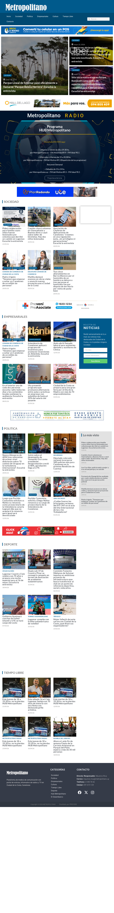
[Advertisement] (56, 652)
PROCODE (73, 804)
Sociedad (19, 16)
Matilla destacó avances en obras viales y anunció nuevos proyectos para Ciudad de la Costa (39, 281)
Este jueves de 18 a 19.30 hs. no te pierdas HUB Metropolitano (13, 701)
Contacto (10, 21)
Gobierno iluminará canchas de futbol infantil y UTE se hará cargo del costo (12, 619)
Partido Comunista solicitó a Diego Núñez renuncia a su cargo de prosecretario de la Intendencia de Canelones (39, 503)
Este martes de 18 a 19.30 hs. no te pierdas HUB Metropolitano (64, 701)
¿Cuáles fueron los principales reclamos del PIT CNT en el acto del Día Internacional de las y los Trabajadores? (64, 506)
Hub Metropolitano (58, 794)
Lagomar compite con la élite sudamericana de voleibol (38, 621)
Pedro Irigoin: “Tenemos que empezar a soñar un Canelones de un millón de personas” (13, 281)
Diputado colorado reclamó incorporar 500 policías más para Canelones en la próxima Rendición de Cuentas (64, 463)
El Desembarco (57, 797)
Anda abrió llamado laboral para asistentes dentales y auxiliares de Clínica (64, 346)
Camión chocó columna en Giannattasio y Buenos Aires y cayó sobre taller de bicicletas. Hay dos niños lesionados (39, 233)
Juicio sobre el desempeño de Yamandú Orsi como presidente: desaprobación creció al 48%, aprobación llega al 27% (38, 461)
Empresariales (42, 16)
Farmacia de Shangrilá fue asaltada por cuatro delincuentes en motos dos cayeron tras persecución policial (94, 479)
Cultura (55, 16)
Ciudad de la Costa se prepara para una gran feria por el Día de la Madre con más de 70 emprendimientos (64, 389)
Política (30, 16)
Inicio (9, 16)
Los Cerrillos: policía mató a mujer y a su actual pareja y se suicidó (95, 468)
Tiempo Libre (68, 16)
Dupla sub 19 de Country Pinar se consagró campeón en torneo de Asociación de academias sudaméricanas (38, 576)
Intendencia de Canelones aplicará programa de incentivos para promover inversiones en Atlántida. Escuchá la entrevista (38, 349)
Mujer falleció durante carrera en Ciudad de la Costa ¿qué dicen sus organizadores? (64, 622)
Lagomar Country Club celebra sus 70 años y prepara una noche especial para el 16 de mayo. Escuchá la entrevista (13, 579)
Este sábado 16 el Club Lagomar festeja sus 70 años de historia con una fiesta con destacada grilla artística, (39, 704)
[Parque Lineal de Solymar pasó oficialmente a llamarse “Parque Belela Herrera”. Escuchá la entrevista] (34, 66)
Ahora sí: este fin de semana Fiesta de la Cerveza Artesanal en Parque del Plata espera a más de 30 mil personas (64, 746)
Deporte (7, 567)
